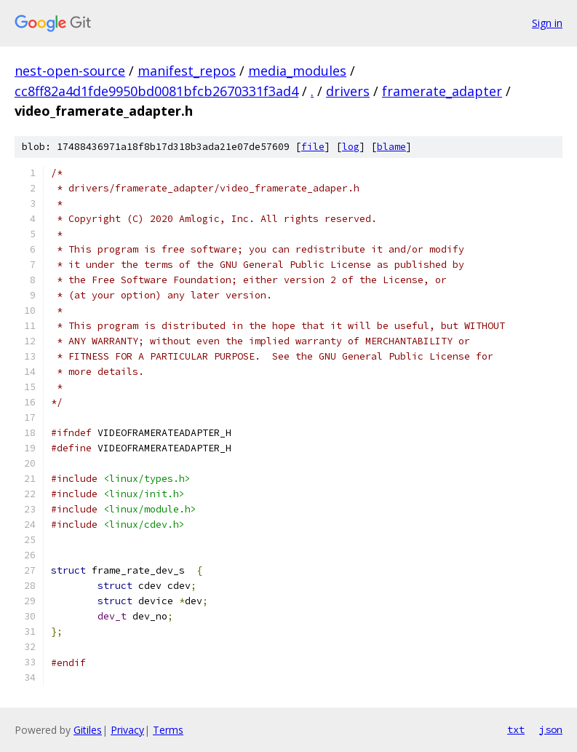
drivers (348, 91)
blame (391, 146)
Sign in (547, 23)
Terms (168, 730)
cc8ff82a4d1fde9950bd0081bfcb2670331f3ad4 (156, 91)
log (350, 146)
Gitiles (87, 730)
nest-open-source (70, 70)
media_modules (297, 70)
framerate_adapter (442, 91)
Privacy (127, 730)
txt (516, 729)
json (550, 729)
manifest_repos (187, 70)
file (313, 146)
